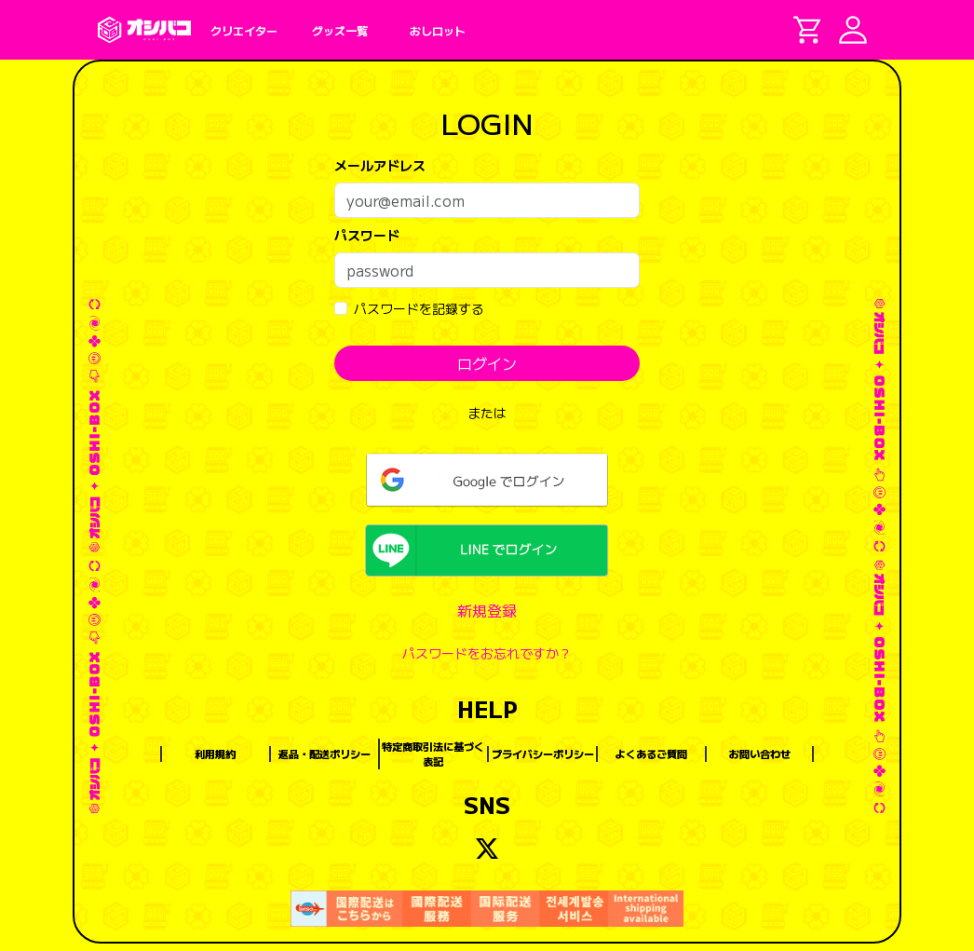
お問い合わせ (760, 753)
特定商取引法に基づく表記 (433, 754)
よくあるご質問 (651, 753)
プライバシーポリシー (543, 753)
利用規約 (215, 753)
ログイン (487, 363)
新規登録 (487, 610)
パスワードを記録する (419, 308)
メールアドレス (380, 165)
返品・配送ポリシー (324, 753)
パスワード (366, 234)
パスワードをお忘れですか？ (487, 653)
